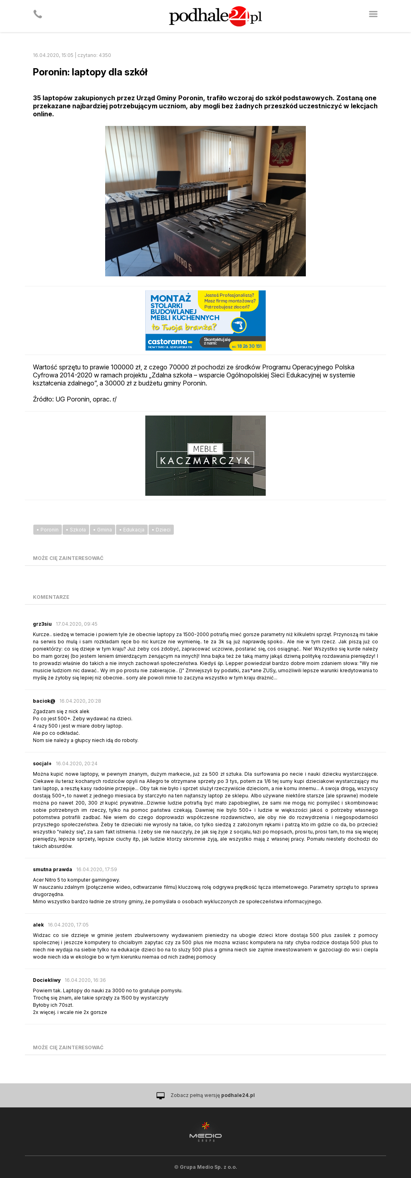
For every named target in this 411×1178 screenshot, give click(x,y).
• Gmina (102, 530)
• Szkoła (76, 530)
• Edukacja (131, 530)
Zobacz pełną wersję (213, 1095)
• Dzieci (161, 530)
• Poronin (48, 530)
